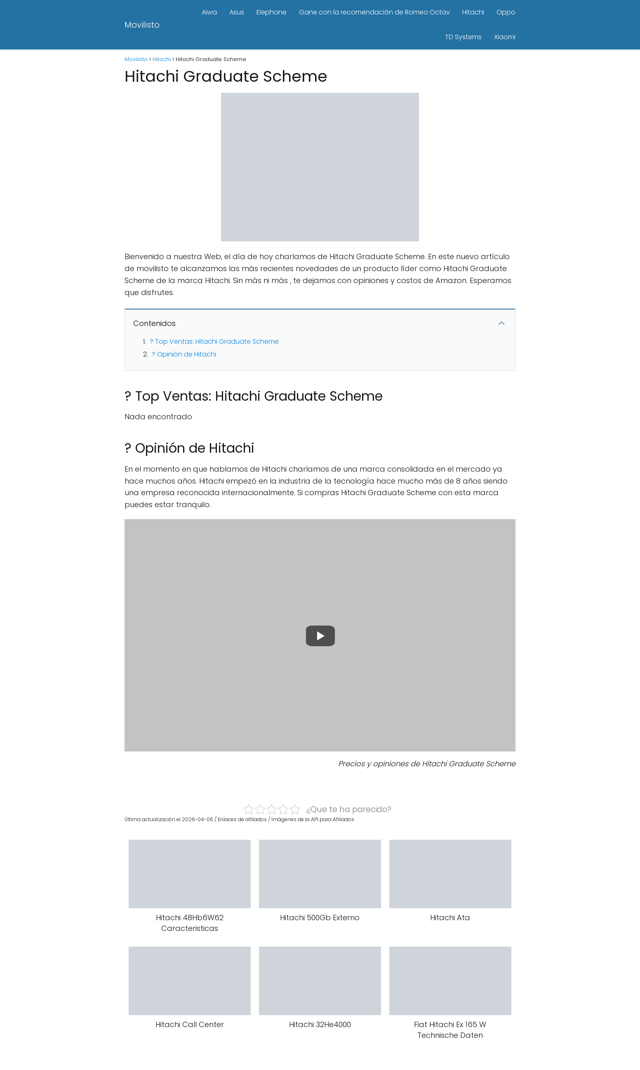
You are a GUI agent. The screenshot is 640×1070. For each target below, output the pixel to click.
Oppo (505, 12)
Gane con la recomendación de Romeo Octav (374, 12)
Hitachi (473, 12)
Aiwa (209, 12)
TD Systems (463, 37)
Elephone (271, 12)
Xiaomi (504, 37)
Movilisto (142, 25)
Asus (236, 12)
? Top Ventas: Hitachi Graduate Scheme (214, 341)
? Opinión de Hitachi (184, 354)
